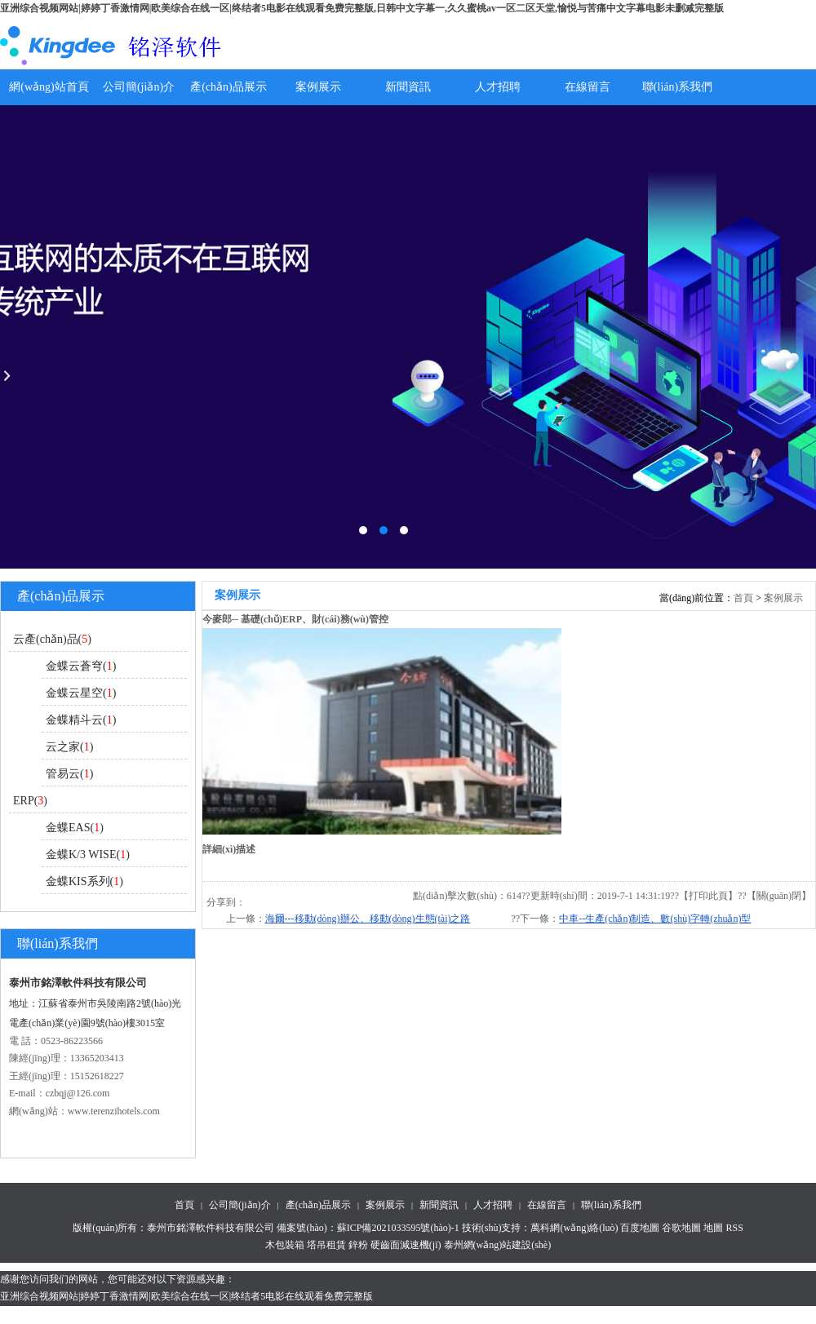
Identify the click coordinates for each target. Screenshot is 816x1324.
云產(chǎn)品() (52, 639)
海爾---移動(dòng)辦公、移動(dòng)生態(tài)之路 (368, 918)
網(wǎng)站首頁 (48, 87)
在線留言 (587, 87)
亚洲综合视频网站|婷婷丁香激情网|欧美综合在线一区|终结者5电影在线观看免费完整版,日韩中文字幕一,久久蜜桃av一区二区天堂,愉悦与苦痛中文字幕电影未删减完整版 (362, 8)
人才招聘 (498, 87)
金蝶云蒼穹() (81, 666)
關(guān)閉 (778, 895)
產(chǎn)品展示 (228, 87)
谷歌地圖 (681, 1227)
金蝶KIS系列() (84, 881)
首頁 (743, 598)
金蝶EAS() (75, 827)
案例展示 (318, 87)
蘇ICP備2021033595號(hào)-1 (398, 1227)
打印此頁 (708, 895)
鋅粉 (358, 1245)
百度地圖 (639, 1227)
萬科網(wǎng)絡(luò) (575, 1227)
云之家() (69, 747)
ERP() (30, 801)
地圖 (713, 1227)
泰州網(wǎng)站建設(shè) (498, 1245)
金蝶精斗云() (81, 720)
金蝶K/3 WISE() (88, 854)
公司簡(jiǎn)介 (139, 87)
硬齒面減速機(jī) (405, 1245)
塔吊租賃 (326, 1245)
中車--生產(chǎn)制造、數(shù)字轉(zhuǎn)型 (655, 918)
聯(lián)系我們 (677, 87)
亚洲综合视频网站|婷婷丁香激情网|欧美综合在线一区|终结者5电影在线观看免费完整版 (186, 1296)
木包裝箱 (284, 1245)
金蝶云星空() (81, 693)
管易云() (69, 774)
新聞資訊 (408, 87)
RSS (734, 1227)
